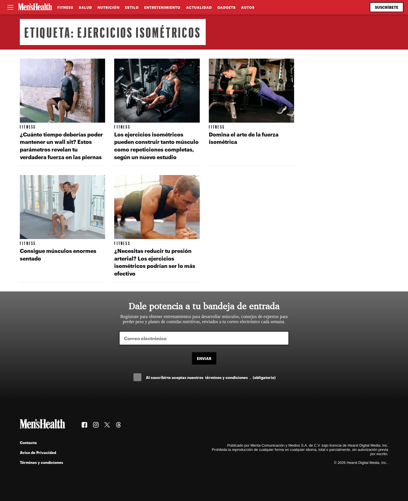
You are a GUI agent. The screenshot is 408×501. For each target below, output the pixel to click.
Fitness (65, 7)
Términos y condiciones (41, 462)
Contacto (28, 442)
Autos (248, 7)
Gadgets (226, 7)
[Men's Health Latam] (35, 7)
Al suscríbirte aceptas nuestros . (211, 377)
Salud (85, 7)
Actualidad (199, 7)
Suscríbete (386, 7)
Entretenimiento (162, 7)
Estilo (132, 7)
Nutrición (108, 7)
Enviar (204, 358)
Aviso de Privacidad (38, 452)
